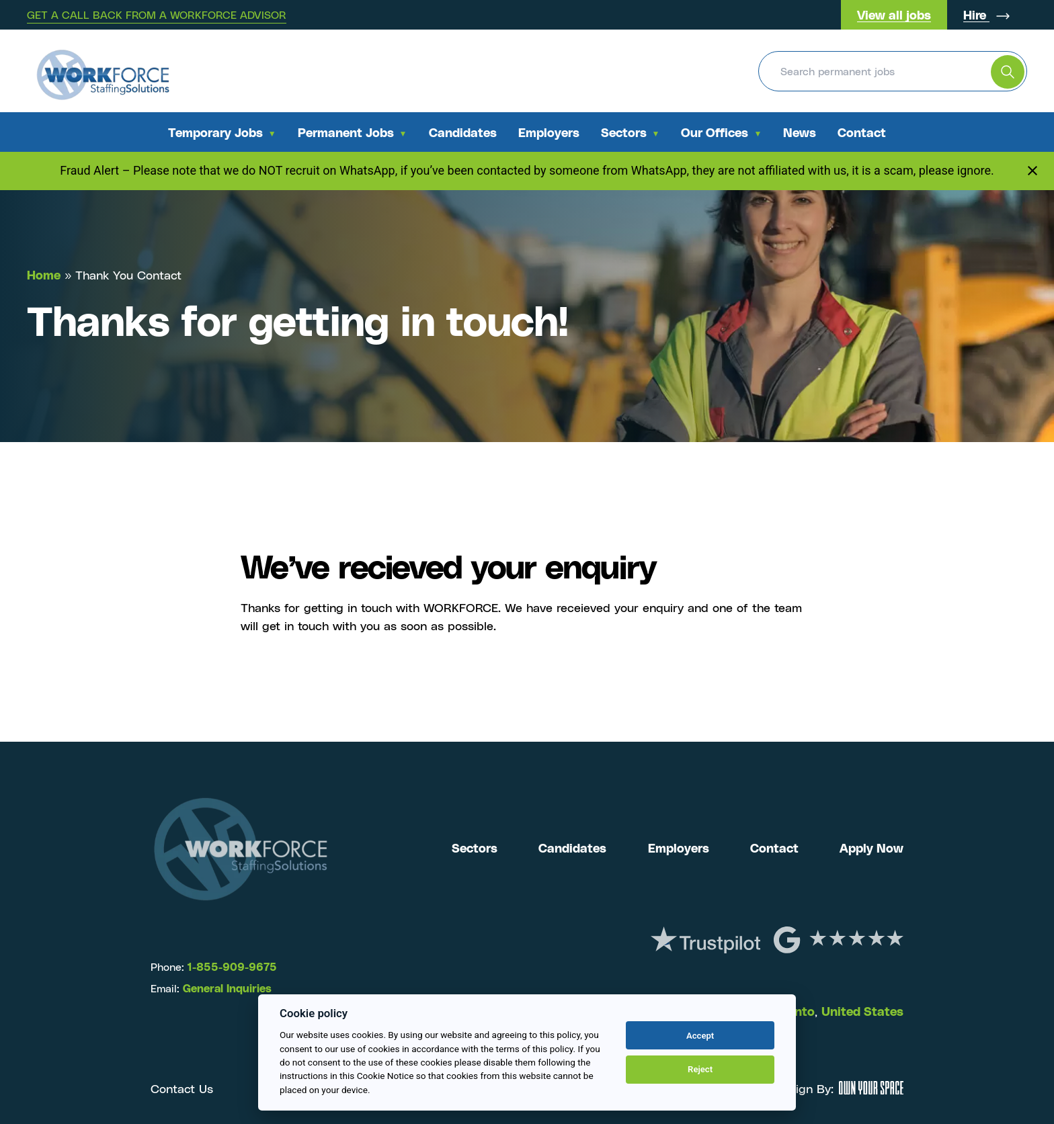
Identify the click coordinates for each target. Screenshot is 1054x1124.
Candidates (463, 132)
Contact (862, 132)
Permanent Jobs (346, 132)
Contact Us (182, 1088)
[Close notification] (1032, 171)
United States (862, 1011)
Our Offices (714, 132)
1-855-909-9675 (230, 966)
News (799, 132)
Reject (700, 1069)
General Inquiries (227, 988)
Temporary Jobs (215, 132)
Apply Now (871, 847)
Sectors (624, 132)
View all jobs (894, 14)
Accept (700, 1036)
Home (43, 274)
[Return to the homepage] (103, 70)
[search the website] (1007, 72)
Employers (548, 132)
